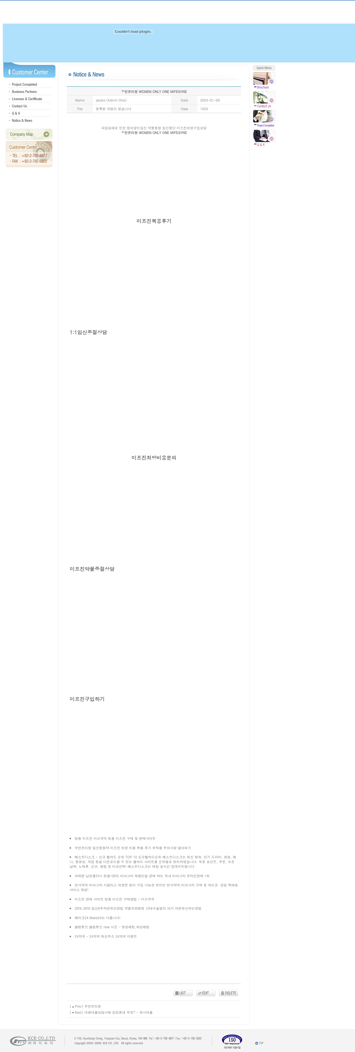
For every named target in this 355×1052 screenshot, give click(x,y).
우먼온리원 (83, 847)
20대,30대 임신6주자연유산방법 (99, 908)
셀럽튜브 (81, 926)
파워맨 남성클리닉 (88, 875)
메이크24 (81, 917)
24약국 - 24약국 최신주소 (94, 936)
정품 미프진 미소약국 (91, 838)
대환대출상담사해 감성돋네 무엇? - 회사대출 (119, 1012)
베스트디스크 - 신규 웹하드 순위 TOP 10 (106, 856)
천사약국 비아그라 (88, 884)
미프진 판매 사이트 (89, 899)
